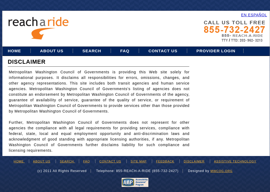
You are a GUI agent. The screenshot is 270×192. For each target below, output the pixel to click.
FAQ (124, 51)
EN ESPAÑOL (254, 15)
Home (15, 51)
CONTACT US (110, 161)
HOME (19, 161)
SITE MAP (139, 161)
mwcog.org (221, 171)
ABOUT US (42, 161)
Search (92, 51)
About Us (51, 51)
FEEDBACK (165, 161)
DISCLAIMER (194, 161)
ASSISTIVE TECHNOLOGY (235, 161)
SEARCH (67, 161)
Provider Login (216, 51)
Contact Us (163, 51)
